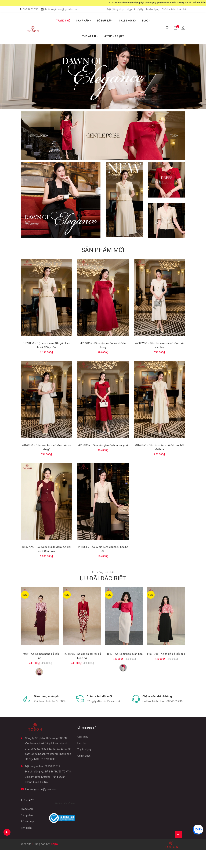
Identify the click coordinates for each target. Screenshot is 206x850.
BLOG (146, 20)
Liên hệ (182, 9)
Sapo (54, 844)
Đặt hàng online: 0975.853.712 (42, 766)
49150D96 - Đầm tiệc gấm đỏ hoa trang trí (103, 445)
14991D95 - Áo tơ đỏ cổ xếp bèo (166, 653)
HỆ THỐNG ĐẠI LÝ (113, 36)
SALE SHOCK (127, 20)
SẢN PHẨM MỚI (103, 249)
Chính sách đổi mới (99, 696)
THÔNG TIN (89, 36)
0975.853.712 (30, 9)
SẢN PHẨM (83, 20)
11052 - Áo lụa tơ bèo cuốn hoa (124, 653)
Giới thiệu (83, 736)
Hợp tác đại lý (135, 9)
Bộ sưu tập (27, 821)
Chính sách (168, 9)
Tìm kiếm (26, 827)
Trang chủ (27, 809)
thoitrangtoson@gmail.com (60, 9)
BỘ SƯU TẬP (105, 20)
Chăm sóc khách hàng (157, 696)
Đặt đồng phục (115, 9)
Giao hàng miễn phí (46, 696)
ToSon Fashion (64, 803)
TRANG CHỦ (63, 20)
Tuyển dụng (152, 9)
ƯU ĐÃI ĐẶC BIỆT (103, 578)
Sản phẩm (27, 815)
